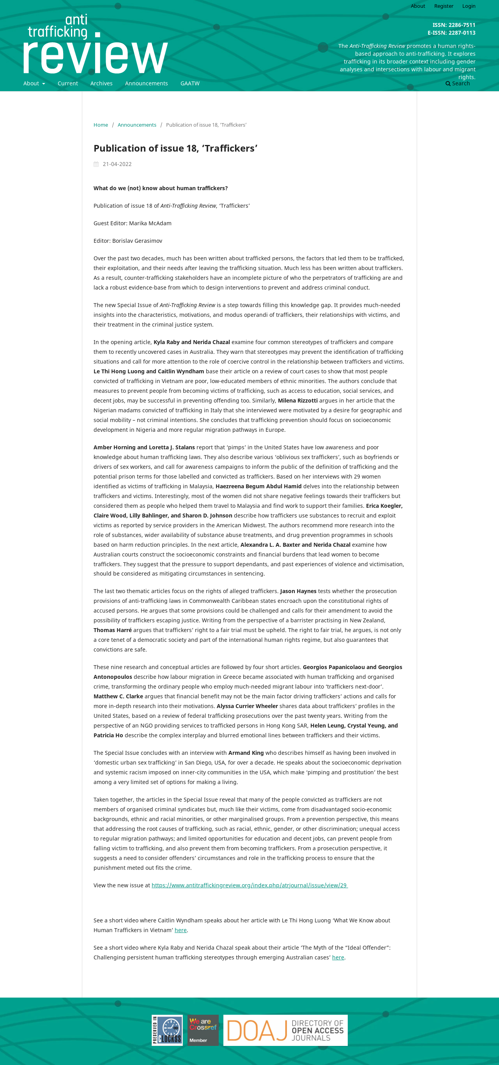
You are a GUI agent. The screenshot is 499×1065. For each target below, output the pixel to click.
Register (443, 5)
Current (68, 83)
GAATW (190, 83)
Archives (101, 83)
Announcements (146, 83)
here (181, 930)
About (32, 83)
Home (101, 124)
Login (469, 5)
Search (458, 83)
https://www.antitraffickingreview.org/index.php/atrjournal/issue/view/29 (250, 885)
